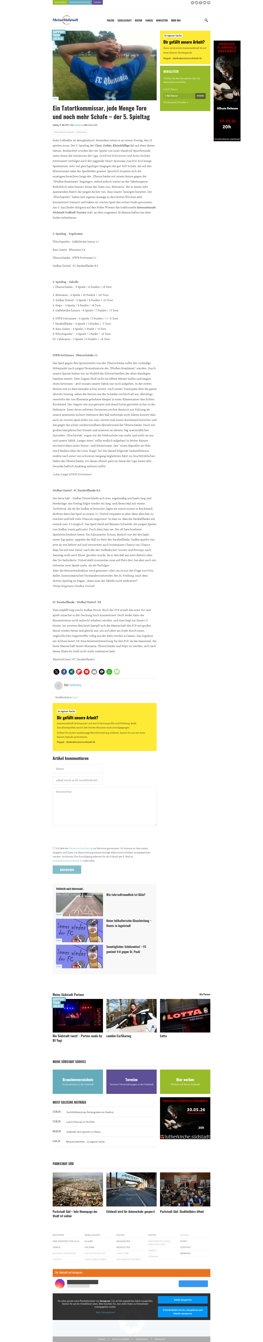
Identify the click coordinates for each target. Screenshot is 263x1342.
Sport (55, 99)
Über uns (176, 21)
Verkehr (153, 1256)
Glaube (89, 1241)
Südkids (57, 1259)
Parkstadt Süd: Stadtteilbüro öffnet (182, 1212)
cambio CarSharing (118, 1036)
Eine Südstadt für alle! (66, 1241)
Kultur (138, 21)
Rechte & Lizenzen (120, 1339)
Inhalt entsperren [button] (182, 1300)
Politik (110, 21)
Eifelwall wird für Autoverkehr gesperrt (130, 1212)
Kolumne (89, 1247)
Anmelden (200, 96)
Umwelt (152, 1250)
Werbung (185, 1253)
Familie (149, 21)
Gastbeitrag (78, 125)
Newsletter (162, 21)
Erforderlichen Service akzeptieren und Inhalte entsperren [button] (183, 1312)
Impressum (160, 1339)
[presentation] (78, 837)
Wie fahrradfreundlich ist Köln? (126, 895)
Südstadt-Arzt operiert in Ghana (84, 1132)
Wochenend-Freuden (174, 102)
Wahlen (184, 1235)
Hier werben (60, 2)
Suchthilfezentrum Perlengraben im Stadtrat (90, 1112)
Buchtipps (58, 1235)
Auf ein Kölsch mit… (96, 1253)
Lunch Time (169, 89)
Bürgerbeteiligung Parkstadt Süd (159, 1243)
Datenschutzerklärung (80, 848)
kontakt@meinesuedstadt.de (67, 861)
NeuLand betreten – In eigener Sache (85, 1142)
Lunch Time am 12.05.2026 (80, 1122)
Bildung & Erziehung (64, 1253)
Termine (97, 2)
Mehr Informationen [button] (105, 1312)
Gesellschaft (125, 21)
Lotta (163, 1036)
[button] (56, 672)
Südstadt (185, 1247)
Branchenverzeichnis (80, 2)
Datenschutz (142, 1339)
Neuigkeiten (123, 1241)
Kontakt (102, 1339)
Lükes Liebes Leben (95, 1259)
